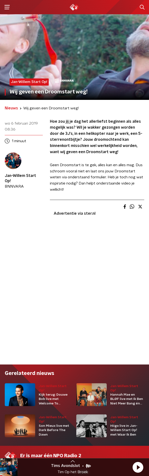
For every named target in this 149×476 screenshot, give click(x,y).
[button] (137, 467)
